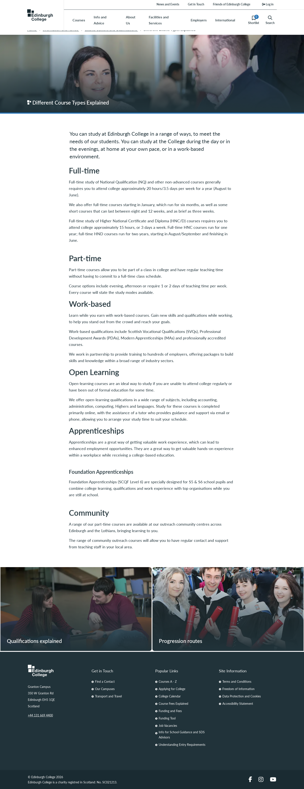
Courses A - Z (168, 681)
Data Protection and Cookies (241, 696)
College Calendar (170, 696)
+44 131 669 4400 (40, 715)
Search (270, 20)
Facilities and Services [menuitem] (159, 19)
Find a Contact (105, 681)
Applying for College (172, 689)
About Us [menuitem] (130, 19)
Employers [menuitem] (199, 19)
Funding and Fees (170, 711)
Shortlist (253, 20)
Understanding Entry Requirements (182, 744)
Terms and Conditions (236, 681)
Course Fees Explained (173, 703)
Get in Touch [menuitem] (196, 4)
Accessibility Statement (237, 703)
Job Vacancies (168, 725)
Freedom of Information (238, 689)
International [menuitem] (225, 19)
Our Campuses (105, 689)
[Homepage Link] (56, 671)
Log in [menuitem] (268, 4)
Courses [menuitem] (79, 19)
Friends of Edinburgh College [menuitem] (231, 4)
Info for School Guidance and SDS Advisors (182, 734)
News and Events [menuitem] (168, 4)
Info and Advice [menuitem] (100, 19)
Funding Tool (167, 718)
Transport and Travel (108, 696)
